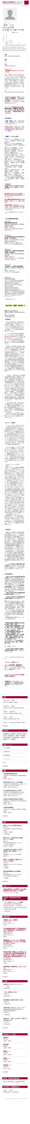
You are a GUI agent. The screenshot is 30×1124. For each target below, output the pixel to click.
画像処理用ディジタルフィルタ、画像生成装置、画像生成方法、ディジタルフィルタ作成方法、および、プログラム (14, 942)
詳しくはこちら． (9, 296)
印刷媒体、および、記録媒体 (10, 919)
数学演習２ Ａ (7, 1065)
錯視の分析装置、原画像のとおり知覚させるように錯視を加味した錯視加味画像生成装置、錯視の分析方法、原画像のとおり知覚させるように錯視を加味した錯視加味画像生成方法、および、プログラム (14, 955)
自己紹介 (19, 657)
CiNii (6, 867)
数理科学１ (6, 1037)
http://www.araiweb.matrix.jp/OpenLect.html (14, 92)
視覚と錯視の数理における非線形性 (12, 871)
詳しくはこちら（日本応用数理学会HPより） (15, 244)
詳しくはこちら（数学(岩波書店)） (12, 272)
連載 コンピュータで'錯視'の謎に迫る (12, 825)
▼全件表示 (5, 726)
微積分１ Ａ (6, 1058)
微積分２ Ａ (6, 1051)
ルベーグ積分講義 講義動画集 (13, 665)
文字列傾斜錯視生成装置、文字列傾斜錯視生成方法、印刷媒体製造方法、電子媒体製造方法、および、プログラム (14, 930)
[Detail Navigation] (26, 3)
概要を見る (6, 834)
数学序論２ (6, 1044)
